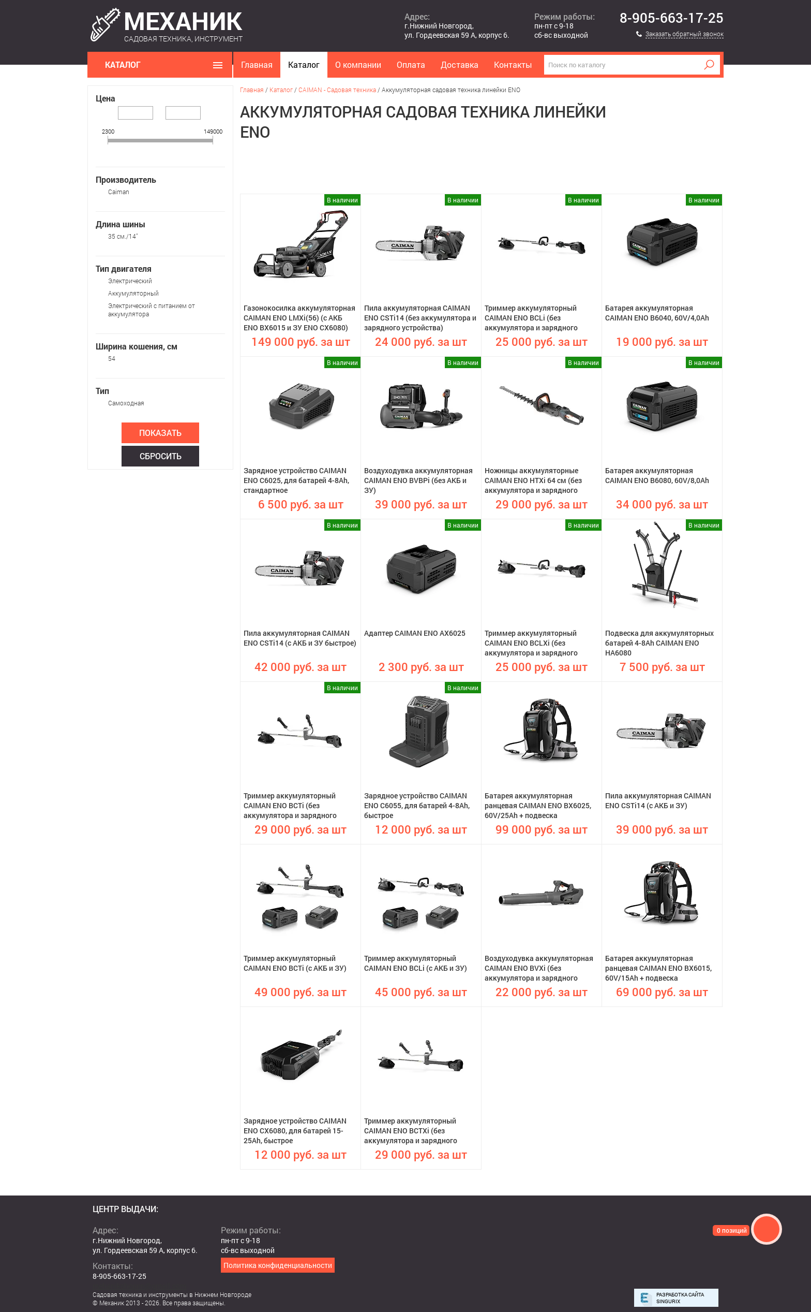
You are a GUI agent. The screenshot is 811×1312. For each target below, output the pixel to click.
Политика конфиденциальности (277, 1265)
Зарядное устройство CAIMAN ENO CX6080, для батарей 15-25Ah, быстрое (295, 1130)
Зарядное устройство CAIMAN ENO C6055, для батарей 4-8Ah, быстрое (417, 805)
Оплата (411, 64)
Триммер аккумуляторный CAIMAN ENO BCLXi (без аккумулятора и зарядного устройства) (531, 643)
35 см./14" (123, 236)
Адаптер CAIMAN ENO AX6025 (414, 633)
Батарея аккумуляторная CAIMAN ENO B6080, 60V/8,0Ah (657, 475)
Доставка (459, 64)
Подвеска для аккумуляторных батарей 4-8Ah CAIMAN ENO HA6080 (659, 643)
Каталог (304, 64)
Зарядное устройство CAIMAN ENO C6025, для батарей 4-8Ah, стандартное (296, 480)
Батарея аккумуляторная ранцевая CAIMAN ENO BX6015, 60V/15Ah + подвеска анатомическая (658, 968)
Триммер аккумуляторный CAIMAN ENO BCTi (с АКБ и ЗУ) (295, 963)
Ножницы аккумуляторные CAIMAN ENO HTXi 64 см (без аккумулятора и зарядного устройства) (533, 481)
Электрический (130, 280)
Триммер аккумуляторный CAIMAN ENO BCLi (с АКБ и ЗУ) (415, 963)
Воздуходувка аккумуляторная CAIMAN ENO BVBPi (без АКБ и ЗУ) (418, 480)
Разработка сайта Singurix (680, 1298)
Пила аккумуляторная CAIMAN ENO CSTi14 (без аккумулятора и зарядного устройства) (420, 317)
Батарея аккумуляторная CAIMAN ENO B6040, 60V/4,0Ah (657, 313)
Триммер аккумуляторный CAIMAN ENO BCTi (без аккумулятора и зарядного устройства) (290, 806)
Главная (257, 64)
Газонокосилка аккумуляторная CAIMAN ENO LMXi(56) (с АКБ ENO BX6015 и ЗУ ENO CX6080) (299, 317)
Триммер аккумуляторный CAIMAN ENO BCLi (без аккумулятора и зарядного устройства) (531, 318)
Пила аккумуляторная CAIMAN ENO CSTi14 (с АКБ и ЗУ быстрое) (300, 638)
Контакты (513, 64)
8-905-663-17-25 (672, 18)
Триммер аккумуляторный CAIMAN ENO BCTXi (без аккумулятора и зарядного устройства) (410, 1131)
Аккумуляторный (133, 293)
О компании (358, 64)
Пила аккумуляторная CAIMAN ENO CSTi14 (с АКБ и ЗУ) (658, 800)
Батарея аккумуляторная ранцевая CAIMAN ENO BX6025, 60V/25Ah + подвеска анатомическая (538, 806)
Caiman (118, 191)
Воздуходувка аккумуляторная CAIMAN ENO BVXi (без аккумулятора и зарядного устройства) (539, 968)
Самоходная (126, 403)
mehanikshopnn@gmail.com (139, 1286)
